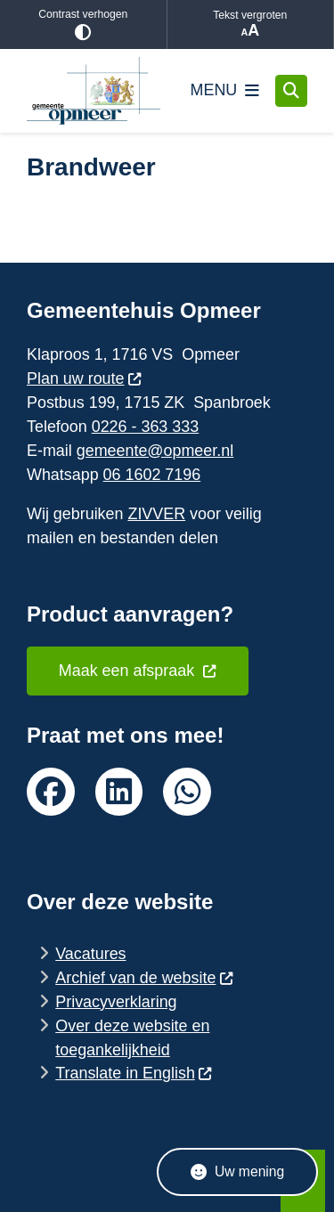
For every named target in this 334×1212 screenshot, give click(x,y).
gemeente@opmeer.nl (155, 451)
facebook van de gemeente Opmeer (51, 792)
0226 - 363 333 (145, 426)
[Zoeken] (291, 90)
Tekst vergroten (250, 24)
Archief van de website (144, 978)
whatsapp (187, 792)
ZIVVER (156, 514)
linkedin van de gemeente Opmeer (119, 792)
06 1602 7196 (152, 475)
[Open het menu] (225, 91)
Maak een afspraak (138, 670)
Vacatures (90, 954)
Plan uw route (85, 378)
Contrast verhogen (83, 24)
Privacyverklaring (115, 1002)
